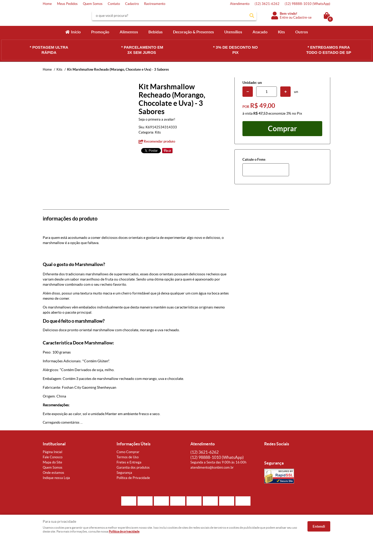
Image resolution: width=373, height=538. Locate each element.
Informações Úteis (133, 443)
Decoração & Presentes (193, 32)
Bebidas (155, 32)
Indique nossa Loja (56, 478)
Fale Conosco (52, 457)
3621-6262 (267, 4)
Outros (301, 32)
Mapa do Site (52, 462)
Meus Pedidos (67, 4)
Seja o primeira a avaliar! (157, 119)
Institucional (54, 443)
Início (76, 32)
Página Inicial (52, 452)
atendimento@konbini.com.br (212, 467)
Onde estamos (53, 473)
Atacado (260, 32)
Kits (281, 32)
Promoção (100, 32)
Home (47, 4)
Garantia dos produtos (133, 467)
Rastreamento (154, 4)
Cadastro (132, 4)
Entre (284, 17)
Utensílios (233, 32)
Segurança (124, 473)
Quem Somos (93, 4)
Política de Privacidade (133, 478)
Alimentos (129, 32)
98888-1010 (307, 4)
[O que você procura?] (251, 15)
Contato (114, 4)
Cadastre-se (302, 17)
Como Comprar (128, 452)
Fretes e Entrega (129, 462)
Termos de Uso (128, 457)
